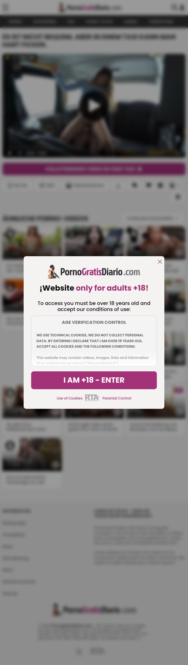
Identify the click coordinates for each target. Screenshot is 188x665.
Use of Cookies (70, 398)
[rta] (92, 400)
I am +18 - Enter (93, 380)
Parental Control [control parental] (116, 398)
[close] (160, 262)
